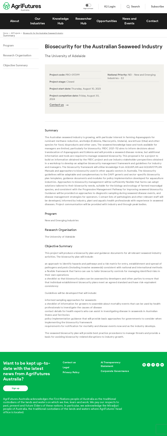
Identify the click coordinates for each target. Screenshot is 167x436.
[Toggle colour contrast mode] (88, 5)
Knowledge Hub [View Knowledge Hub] (60, 21)
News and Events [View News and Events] (129, 21)
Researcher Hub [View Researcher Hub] (83, 21)
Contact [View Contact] (152, 21)
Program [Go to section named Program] (8, 45)
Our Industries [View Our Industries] (37, 21)
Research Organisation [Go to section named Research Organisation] (17, 55)
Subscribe (157, 6)
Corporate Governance (115, 371)
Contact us (69, 362)
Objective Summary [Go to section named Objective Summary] (15, 65)
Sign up (15, 388)
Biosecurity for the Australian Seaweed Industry (43, 33)
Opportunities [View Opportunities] (107, 21)
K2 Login (109, 6)
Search (133, 6)
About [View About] (14, 21)
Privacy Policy (71, 372)
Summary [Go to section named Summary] (9, 35)
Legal (66, 367)
